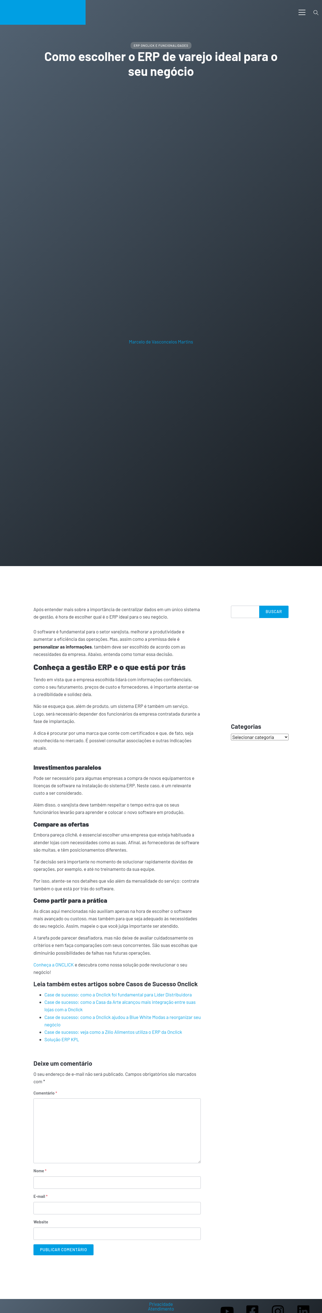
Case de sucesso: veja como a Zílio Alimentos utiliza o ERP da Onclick (113, 1032)
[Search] (245, 612)
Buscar (274, 611)
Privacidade (161, 1304)
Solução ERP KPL (61, 1039)
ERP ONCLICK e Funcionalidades (161, 45)
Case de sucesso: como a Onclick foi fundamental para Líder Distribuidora (118, 994)
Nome (40, 1170)
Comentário (45, 1092)
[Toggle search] (316, 12)
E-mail (40, 1196)
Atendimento (161, 1308)
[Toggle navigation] (302, 12)
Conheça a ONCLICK (53, 964)
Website (40, 1221)
